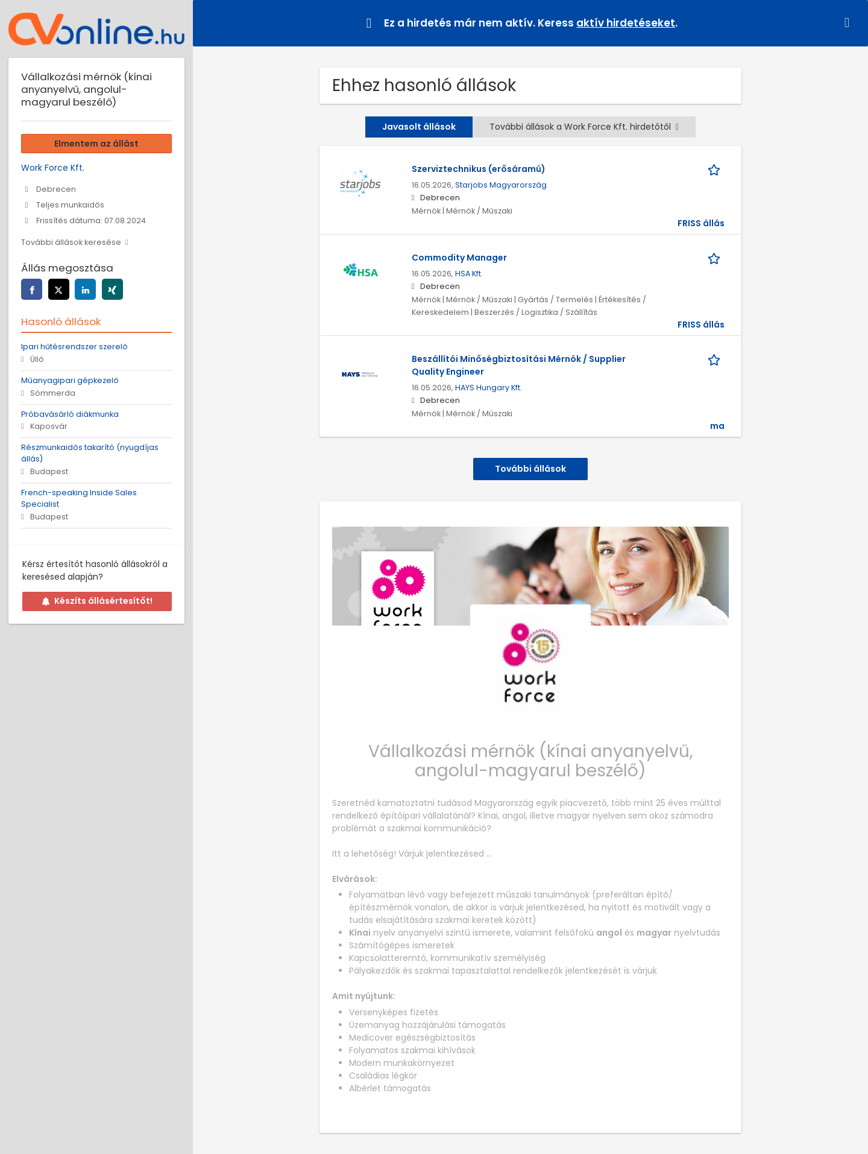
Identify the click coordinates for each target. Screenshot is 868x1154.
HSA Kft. (469, 273)
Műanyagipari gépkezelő (70, 380)
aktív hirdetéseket (625, 23)
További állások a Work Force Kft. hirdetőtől (583, 127)
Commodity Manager (459, 258)
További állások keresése (71, 242)
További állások (530, 469)
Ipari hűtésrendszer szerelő (74, 346)
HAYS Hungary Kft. (488, 387)
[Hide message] (849, 22)
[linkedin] (85, 289)
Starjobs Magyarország (501, 185)
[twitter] (58, 289)
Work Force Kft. (52, 168)
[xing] (112, 289)
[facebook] (31, 289)
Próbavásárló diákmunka (70, 414)
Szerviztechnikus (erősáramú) (479, 169)
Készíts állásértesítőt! (97, 601)
